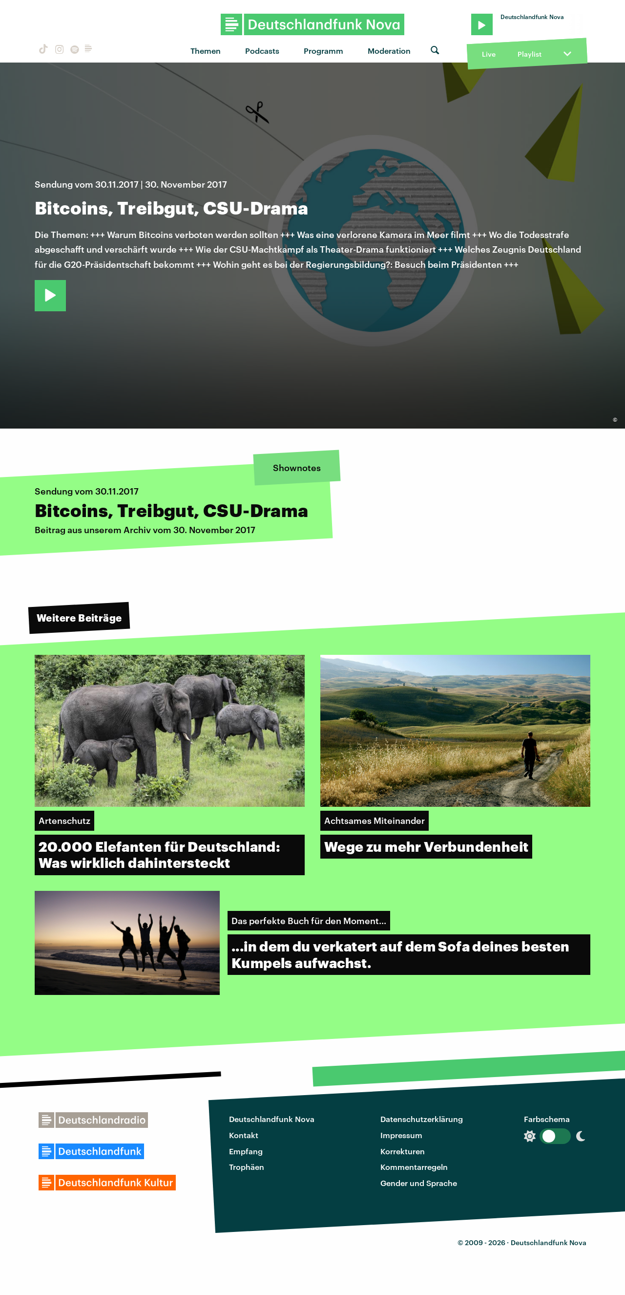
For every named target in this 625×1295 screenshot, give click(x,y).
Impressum (401, 1135)
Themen (205, 50)
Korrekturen (402, 1151)
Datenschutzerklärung (421, 1118)
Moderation (389, 50)
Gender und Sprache (418, 1182)
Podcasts (262, 50)
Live (489, 54)
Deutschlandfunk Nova (271, 1118)
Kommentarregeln (414, 1166)
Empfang (246, 1151)
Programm (323, 50)
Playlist (530, 54)
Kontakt (243, 1135)
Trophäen (246, 1166)
